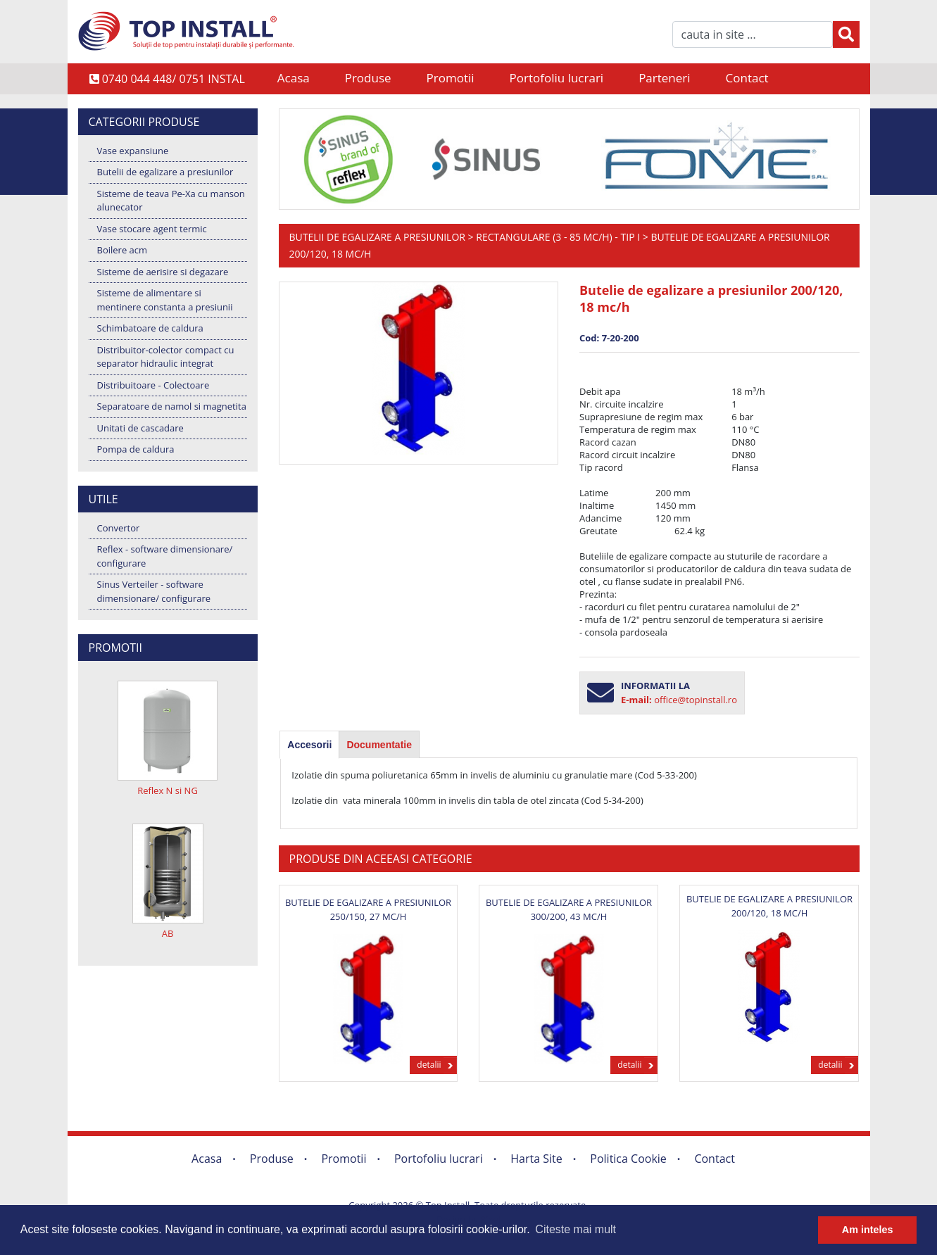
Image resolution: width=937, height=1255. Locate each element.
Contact (747, 78)
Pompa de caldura (136, 449)
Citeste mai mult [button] (575, 1229)
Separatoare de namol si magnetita (171, 406)
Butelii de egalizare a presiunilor (165, 171)
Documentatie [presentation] (379, 744)
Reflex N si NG (167, 790)
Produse (368, 78)
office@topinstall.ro (695, 699)
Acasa (293, 78)
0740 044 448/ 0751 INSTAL (167, 79)
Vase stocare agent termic (152, 228)
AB (168, 933)
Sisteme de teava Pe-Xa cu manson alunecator (171, 200)
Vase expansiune (133, 150)
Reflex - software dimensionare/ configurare (165, 556)
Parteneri (664, 78)
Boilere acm (122, 250)
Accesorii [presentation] (309, 744)
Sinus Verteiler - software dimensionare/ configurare (154, 591)
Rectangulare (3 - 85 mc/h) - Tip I (558, 237)
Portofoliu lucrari (557, 78)
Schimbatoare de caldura (150, 328)
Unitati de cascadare (140, 428)
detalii (429, 1065)
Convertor (118, 528)
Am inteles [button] (867, 1229)
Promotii (450, 78)
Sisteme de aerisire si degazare (163, 271)
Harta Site (536, 1158)
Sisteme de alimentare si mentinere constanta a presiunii (165, 299)
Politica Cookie (628, 1158)
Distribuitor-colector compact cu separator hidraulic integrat (165, 356)
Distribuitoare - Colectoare (153, 385)
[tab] (309, 745)
